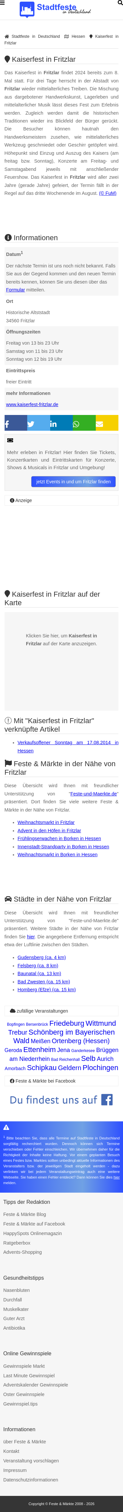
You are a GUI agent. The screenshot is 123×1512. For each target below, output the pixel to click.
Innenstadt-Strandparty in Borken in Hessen (63, 846)
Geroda (13, 1050)
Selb (88, 1058)
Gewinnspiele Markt (24, 1366)
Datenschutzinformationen (30, 1479)
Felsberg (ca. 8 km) (38, 965)
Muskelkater (16, 1309)
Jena (63, 1050)
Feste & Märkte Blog (24, 1214)
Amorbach (15, 1068)
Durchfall (12, 1299)
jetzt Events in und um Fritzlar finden (73, 481)
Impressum (15, 1470)
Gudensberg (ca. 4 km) (42, 957)
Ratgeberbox (16, 1243)
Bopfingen (16, 1024)
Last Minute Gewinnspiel (29, 1375)
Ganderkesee (83, 1050)
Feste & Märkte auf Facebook (34, 1223)
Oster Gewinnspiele (24, 1394)
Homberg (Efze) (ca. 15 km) (47, 989)
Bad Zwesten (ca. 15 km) (44, 981)
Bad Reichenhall (65, 1059)
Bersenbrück (37, 1024)
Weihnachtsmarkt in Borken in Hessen (58, 854)
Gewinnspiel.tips (20, 1404)
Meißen (41, 1041)
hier (30, 936)
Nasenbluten (16, 1290)
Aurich (105, 1059)
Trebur (17, 1032)
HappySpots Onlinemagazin (32, 1233)
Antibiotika (14, 1328)
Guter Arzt (14, 1318)
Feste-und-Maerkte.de (94, 793)
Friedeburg (67, 1023)
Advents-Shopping (22, 1252)
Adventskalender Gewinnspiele (35, 1384)
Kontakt (11, 1451)
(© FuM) (107, 193)
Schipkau (42, 1068)
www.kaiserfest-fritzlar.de (32, 404)
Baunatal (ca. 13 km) (39, 973)
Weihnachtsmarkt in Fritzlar (46, 822)
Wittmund (101, 1023)
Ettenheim (39, 1049)
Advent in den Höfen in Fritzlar (49, 830)
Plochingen (100, 1068)
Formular (15, 289)
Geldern (69, 1067)
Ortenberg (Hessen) (81, 1040)
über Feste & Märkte (24, 1441)
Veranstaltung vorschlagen (31, 1460)
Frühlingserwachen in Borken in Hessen (59, 838)
